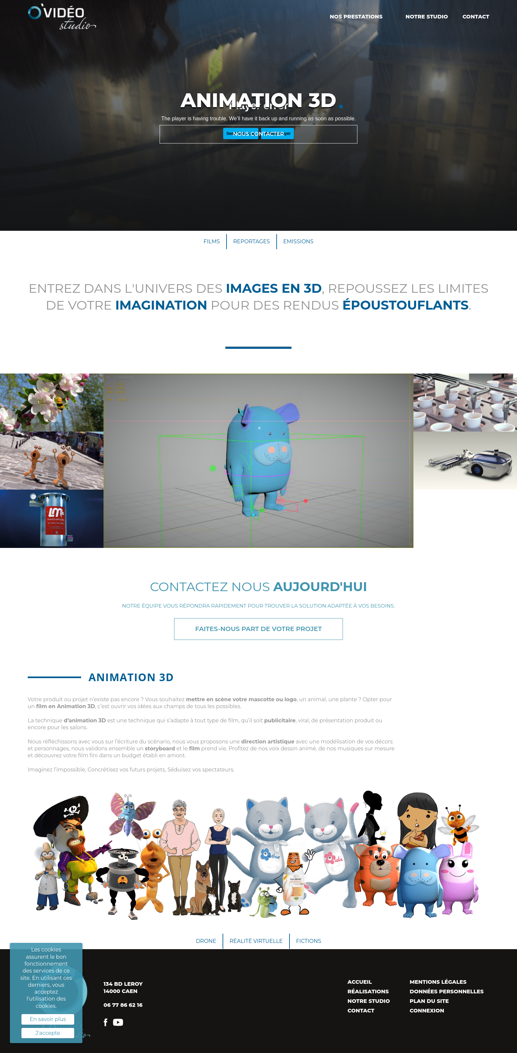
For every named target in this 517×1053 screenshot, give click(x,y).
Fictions (308, 941)
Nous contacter (258, 134)
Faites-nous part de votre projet (258, 629)
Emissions (298, 241)
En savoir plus (48, 1019)
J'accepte (48, 1033)
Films (211, 241)
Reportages (251, 241)
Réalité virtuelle (256, 941)
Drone (206, 941)
